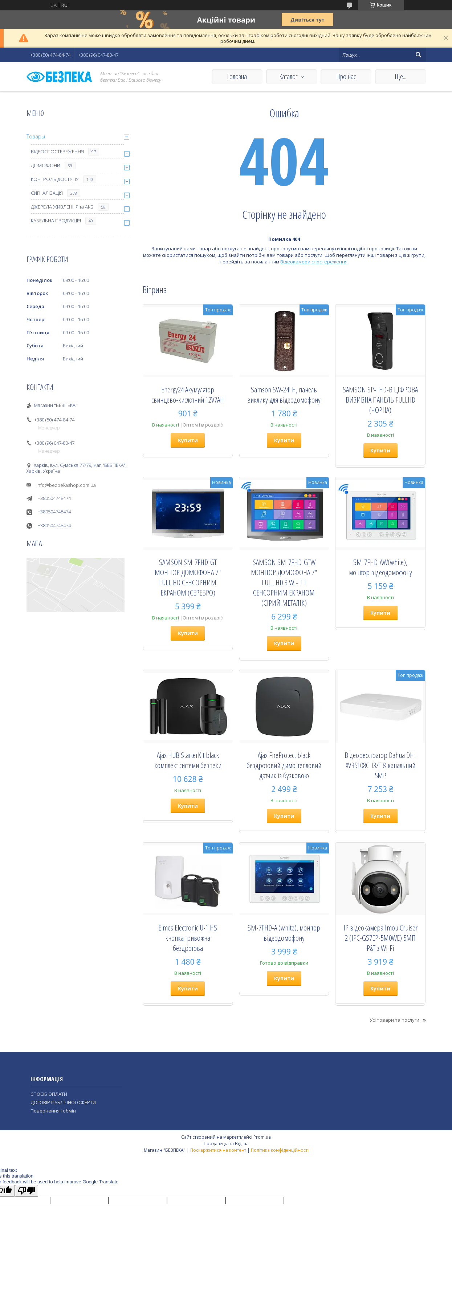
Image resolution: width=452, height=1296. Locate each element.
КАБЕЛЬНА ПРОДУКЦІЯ (56, 220)
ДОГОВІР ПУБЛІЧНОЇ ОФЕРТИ (63, 1102)
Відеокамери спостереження (313, 261)
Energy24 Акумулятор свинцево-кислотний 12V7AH (187, 394)
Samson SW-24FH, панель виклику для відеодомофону (284, 394)
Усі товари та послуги (394, 1020)
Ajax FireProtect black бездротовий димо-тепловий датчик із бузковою (284, 765)
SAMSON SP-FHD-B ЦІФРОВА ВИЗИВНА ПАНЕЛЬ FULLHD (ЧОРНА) (380, 399)
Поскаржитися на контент (218, 1150)
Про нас (346, 76)
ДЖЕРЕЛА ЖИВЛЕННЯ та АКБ (62, 206)
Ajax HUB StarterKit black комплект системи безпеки (187, 760)
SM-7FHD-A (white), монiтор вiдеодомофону (284, 932)
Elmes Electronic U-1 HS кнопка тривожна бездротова (187, 937)
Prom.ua (262, 1137)
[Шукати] (418, 55)
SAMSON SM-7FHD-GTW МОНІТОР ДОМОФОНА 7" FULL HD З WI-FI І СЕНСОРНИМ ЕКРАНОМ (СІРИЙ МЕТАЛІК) (284, 582)
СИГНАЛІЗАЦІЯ (47, 193)
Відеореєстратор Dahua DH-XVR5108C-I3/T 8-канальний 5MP (380, 765)
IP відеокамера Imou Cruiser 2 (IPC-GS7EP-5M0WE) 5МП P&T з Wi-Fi (380, 937)
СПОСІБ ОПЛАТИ (48, 1094)
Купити (188, 440)
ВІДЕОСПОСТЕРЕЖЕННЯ (57, 151)
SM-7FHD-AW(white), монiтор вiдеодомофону (380, 567)
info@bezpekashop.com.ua (66, 485)
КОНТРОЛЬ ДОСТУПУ (55, 179)
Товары (36, 136)
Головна (237, 76)
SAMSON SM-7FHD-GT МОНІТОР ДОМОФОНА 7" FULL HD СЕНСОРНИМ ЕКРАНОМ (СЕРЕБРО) (188, 577)
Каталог (288, 76)
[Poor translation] (26, 1191)
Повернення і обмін (53, 1110)
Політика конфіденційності (280, 1150)
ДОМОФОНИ (45, 165)
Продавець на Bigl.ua (226, 1143)
